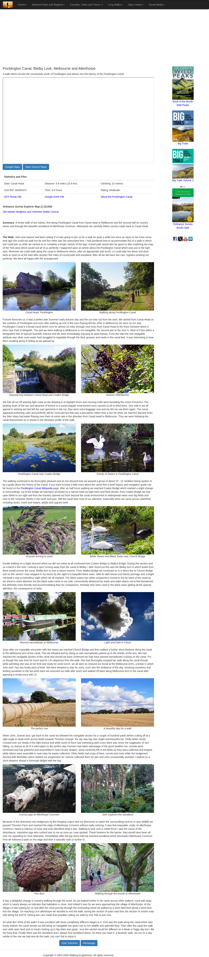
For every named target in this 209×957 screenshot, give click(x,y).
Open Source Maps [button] (36, 166)
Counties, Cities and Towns (86, 4)
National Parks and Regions (48, 4)
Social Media (157, 4)
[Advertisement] (104, 38)
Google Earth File (54, 196)
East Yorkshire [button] (70, 943)
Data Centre (135, 4)
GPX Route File (12, 196)
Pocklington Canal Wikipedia (36, 488)
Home (22, 4)
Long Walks (115, 4)
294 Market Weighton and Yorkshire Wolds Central (31, 211)
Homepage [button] (89, 943)
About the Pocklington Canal (116, 196)
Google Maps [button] (12, 166)
